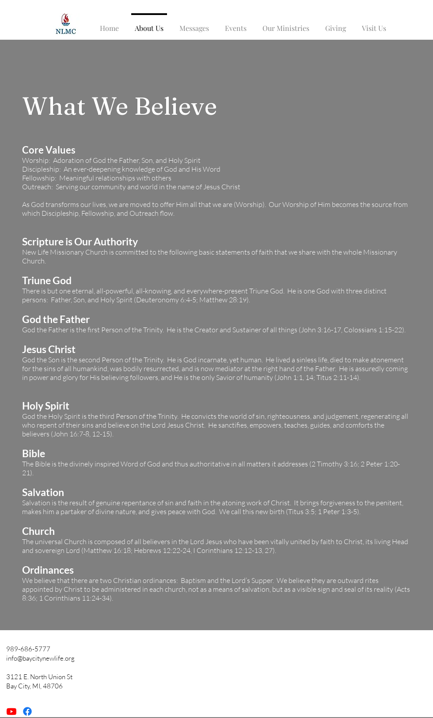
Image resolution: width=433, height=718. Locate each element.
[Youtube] (11, 711)
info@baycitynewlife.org (40, 658)
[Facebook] (27, 711)
